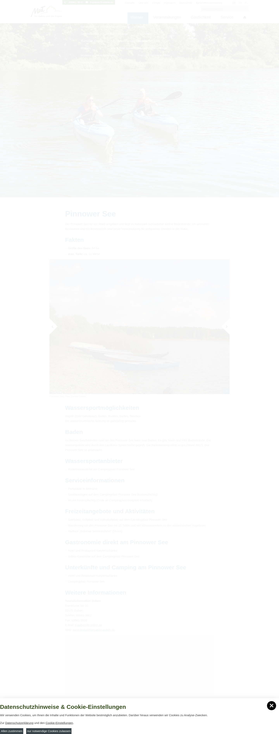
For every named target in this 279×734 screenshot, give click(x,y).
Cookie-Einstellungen (59, 723)
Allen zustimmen (11, 731)
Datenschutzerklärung (19, 723)
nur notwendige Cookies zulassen (49, 731)
